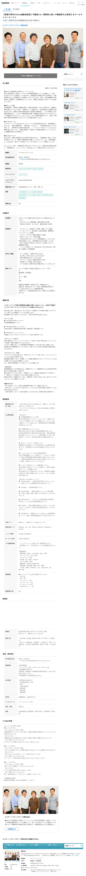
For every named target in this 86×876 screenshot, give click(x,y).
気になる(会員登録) (36, 855)
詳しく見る (75, 832)
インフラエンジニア (69, 115)
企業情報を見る (12, 806)
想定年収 (23, 157)
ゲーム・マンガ (56, 3)
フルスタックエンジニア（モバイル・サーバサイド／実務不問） (73, 89)
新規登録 (83, 4)
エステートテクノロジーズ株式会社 (15, 25)
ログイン (79, 4)
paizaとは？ (72, 3)
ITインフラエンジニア (70, 127)
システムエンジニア (69, 102)
